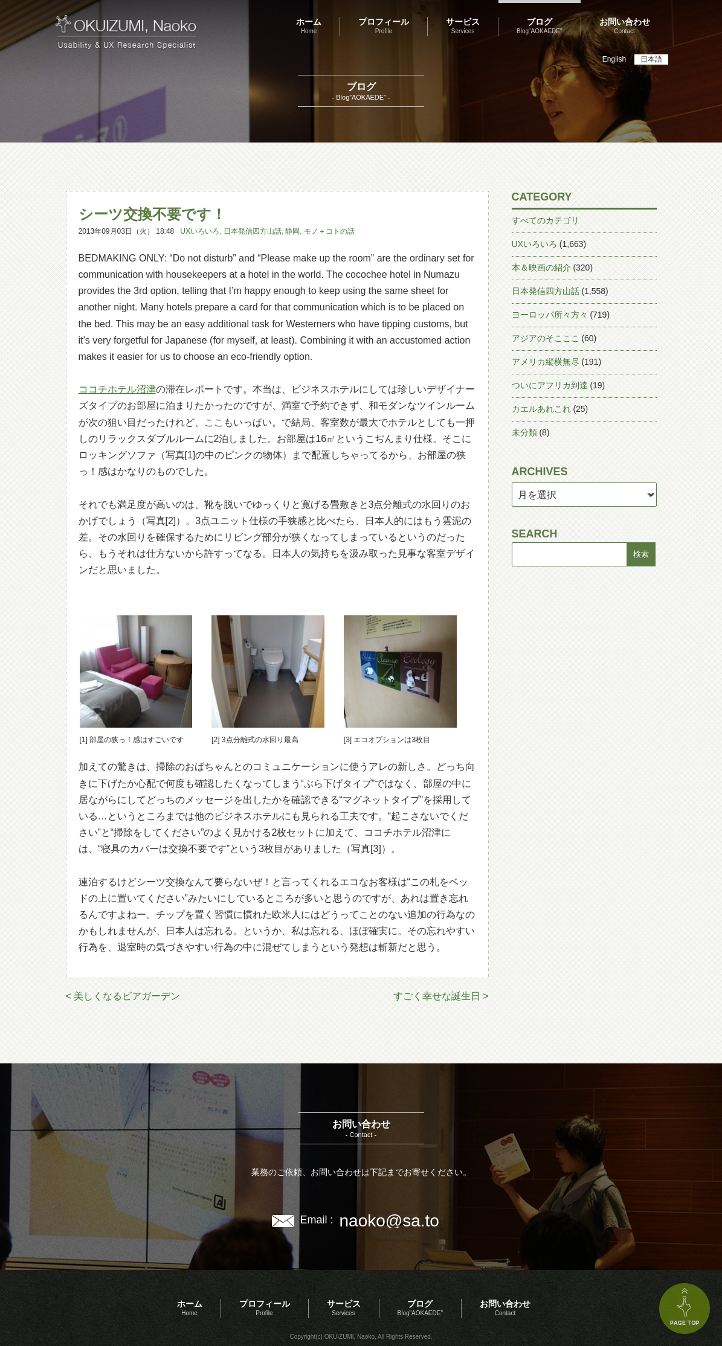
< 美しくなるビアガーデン (123, 996)
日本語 (651, 59)
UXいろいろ (199, 231)
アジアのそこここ (545, 338)
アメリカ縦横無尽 (545, 362)
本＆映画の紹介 (541, 267)
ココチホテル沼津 (117, 389)
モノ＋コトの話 (329, 231)
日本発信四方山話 (253, 231)
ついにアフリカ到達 (550, 385)
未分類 (524, 432)
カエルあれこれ (541, 409)
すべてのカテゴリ (545, 220)
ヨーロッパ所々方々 (550, 314)
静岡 (292, 231)
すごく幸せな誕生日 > (441, 996)
